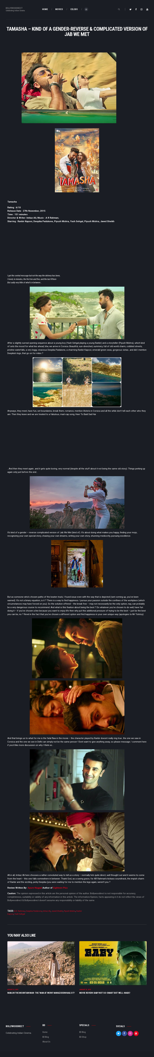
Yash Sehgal (19, 914)
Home (44, 1032)
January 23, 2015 (85, 989)
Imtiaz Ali (47, 911)
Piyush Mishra (69, 911)
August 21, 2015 (12, 989)
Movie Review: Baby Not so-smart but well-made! (104, 993)
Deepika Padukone (34, 911)
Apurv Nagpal (35, 887)
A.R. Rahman (19, 911)
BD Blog (45, 1037)
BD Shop (82, 1037)
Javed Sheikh (57, 911)
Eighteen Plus (60, 887)
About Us (46, 1042)
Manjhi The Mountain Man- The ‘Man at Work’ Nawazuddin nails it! (41, 993)
